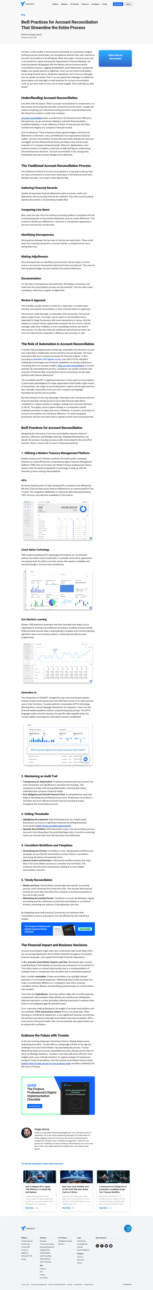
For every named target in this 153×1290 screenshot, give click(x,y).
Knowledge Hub (82, 1244)
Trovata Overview (27, 1241)
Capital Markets (45, 1253)
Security (69, 1284)
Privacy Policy (78, 1284)
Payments (43, 1241)
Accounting (43, 1278)
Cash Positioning (45, 1262)
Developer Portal (26, 1256)
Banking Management (47, 1247)
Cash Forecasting (45, 1256)
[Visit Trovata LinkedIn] (97, 1246)
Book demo (117, 4)
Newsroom (80, 1260)
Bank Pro (61, 1244)
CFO (41, 1272)
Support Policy (88, 1284)
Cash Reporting (45, 1259)
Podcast (80, 1247)
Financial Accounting (47, 1244)
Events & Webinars (83, 1250)
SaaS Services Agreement (39, 1284)
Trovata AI (24, 1250)
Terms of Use (25, 1284)
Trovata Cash (25, 1244)
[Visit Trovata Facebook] (102, 1246)
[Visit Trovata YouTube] (111, 1246)
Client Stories (81, 1241)
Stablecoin (24, 1253)
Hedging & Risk (45, 1250)
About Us (80, 1257)
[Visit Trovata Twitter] (106, 1246)
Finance (42, 1275)
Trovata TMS (25, 1247)
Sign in (128, 4)
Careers (79, 1263)
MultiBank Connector (65, 1241)
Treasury (43, 1269)
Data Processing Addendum (57, 1284)
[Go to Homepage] (28, 1228)
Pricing (23, 1259)
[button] (55, 4)
